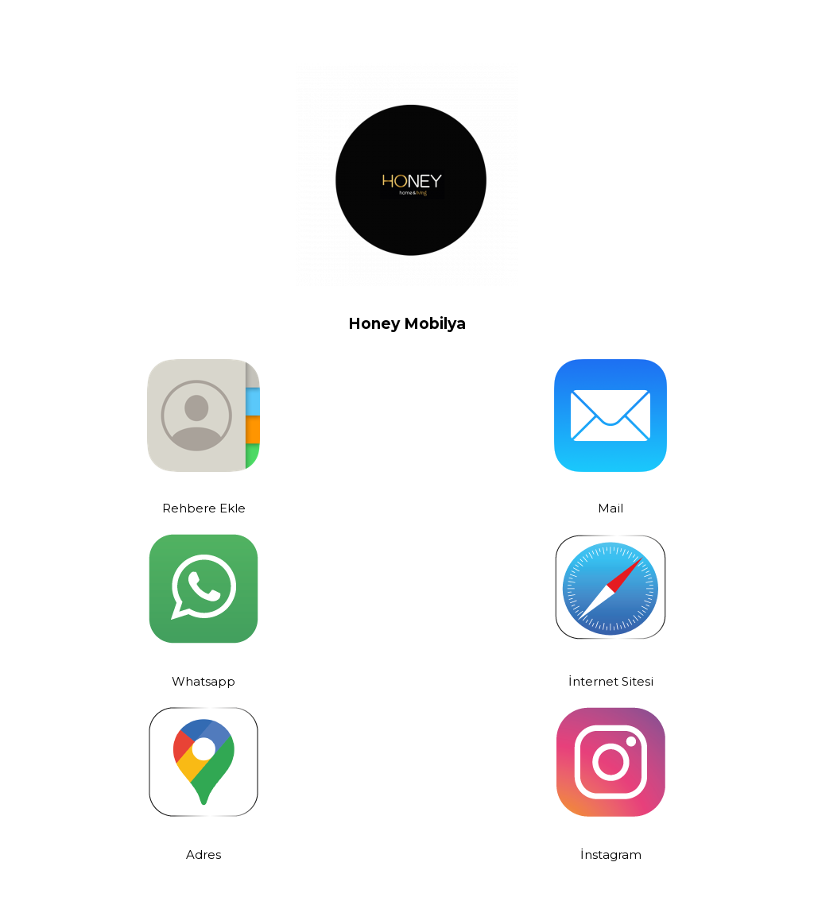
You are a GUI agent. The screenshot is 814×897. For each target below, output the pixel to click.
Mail (610, 507)
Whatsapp (203, 680)
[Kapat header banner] (794, 16)
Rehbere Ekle (204, 507)
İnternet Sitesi (610, 680)
